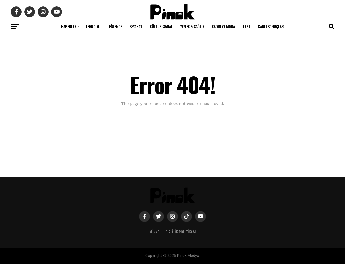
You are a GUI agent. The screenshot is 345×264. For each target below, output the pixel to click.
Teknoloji (93, 26)
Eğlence (115, 26)
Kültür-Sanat (161, 26)
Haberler (69, 26)
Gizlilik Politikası (180, 232)
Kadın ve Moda (223, 26)
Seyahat (136, 26)
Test (246, 26)
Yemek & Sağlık (192, 26)
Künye (154, 232)
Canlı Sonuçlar (271, 26)
